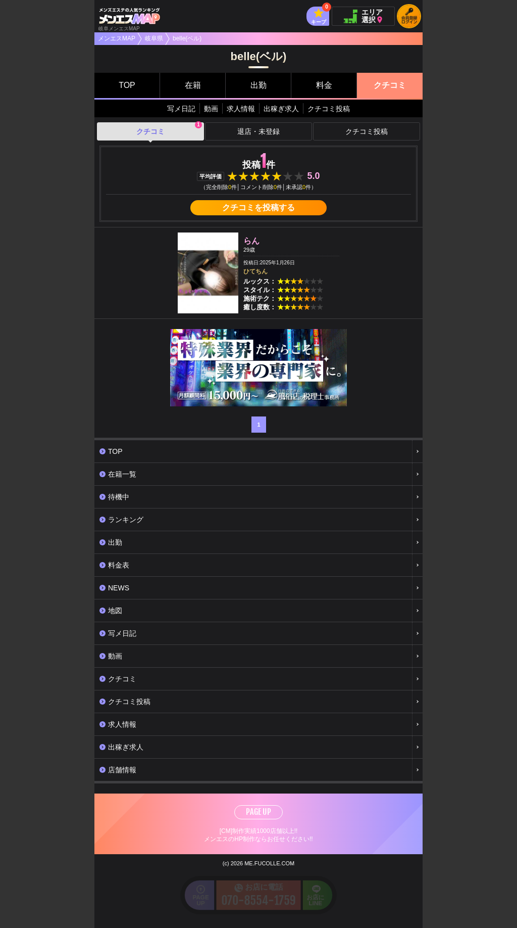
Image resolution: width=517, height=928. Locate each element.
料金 (324, 85)
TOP (127, 85)
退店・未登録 (258, 131)
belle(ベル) (187, 38)
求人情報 (241, 109)
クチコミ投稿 (328, 109)
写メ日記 (181, 109)
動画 (211, 109)
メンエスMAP (116, 38)
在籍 (193, 85)
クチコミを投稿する (258, 207)
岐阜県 (154, 38)
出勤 (258, 85)
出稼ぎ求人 (281, 109)
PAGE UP (258, 812)
